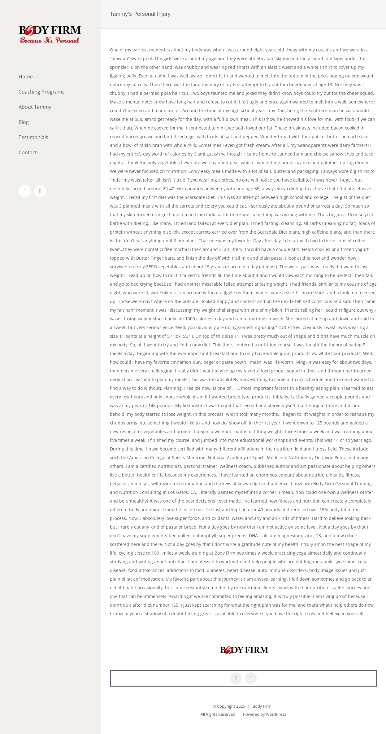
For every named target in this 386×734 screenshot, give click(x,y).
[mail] (251, 678)
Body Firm (262, 706)
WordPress (276, 714)
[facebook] (236, 678)
